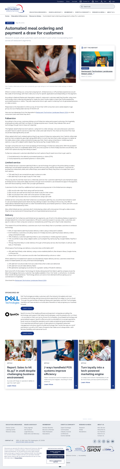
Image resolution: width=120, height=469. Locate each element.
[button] (38, 12)
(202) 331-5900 (20, 442)
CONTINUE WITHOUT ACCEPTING (55, 448)
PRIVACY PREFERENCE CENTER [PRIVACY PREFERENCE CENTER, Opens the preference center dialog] (55, 461)
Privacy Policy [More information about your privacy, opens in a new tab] (18, 458)
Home (7, 16)
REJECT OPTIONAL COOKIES (55, 456)
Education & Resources (19, 16)
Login (112, 1)
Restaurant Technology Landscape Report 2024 (52, 112)
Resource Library (35, 16)
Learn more (28, 308)
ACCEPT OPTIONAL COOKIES (55, 452)
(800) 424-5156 (29, 442)
